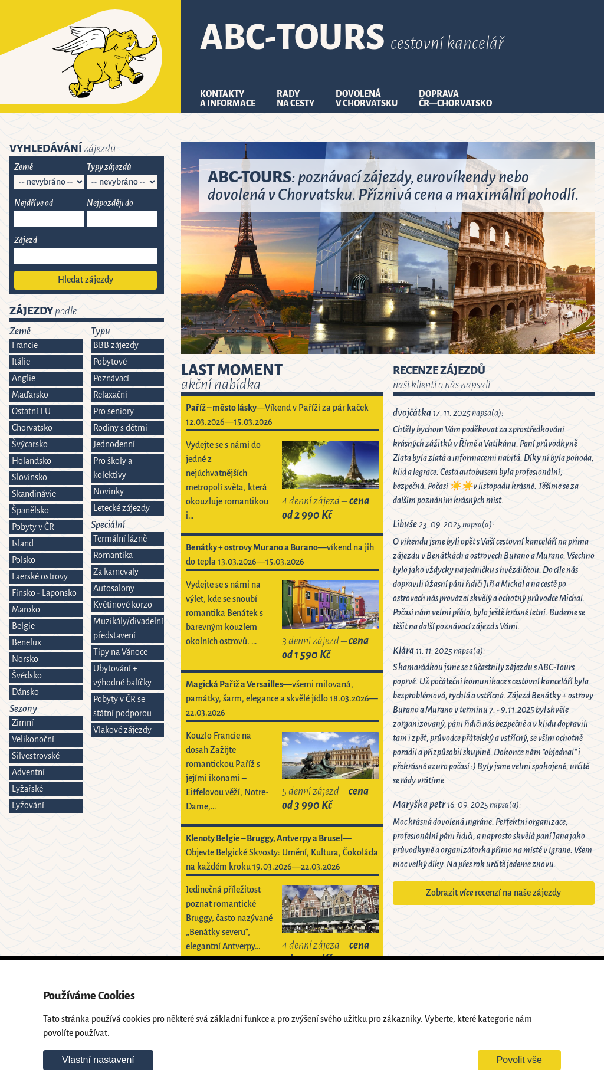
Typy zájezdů (109, 167)
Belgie (23, 626)
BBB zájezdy (116, 345)
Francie (25, 345)
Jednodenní (114, 444)
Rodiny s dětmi (120, 428)
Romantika (113, 555)
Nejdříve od (33, 203)
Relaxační (110, 395)
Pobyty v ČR (33, 527)
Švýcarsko (30, 444)
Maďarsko (30, 395)
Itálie (21, 362)
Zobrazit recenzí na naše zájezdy (493, 892)
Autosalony (113, 588)
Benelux (26, 642)
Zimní (23, 723)
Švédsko (27, 675)
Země (23, 167)
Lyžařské (27, 789)
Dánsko (25, 692)
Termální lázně (120, 538)
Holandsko (31, 461)
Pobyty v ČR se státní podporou (122, 706)
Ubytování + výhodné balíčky (122, 675)
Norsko (25, 659)
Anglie (23, 378)
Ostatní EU (31, 411)
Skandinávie (34, 494)
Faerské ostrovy (40, 576)
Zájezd (25, 240)
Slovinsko (29, 477)
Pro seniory (113, 411)
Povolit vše (519, 1060)
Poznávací (111, 378)
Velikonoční (33, 739)
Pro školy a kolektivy (112, 468)
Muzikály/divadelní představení (128, 628)
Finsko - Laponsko (44, 593)
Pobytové (110, 362)
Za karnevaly (116, 572)
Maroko (26, 609)
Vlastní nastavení (98, 1060)
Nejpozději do (110, 203)
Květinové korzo (122, 605)
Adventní (28, 772)
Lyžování (28, 805)
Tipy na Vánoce (120, 652)
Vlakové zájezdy (122, 730)
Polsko (23, 560)
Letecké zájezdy (121, 508)
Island (23, 543)
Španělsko (30, 510)
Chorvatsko (32, 428)
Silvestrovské (36, 756)
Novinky (108, 491)
